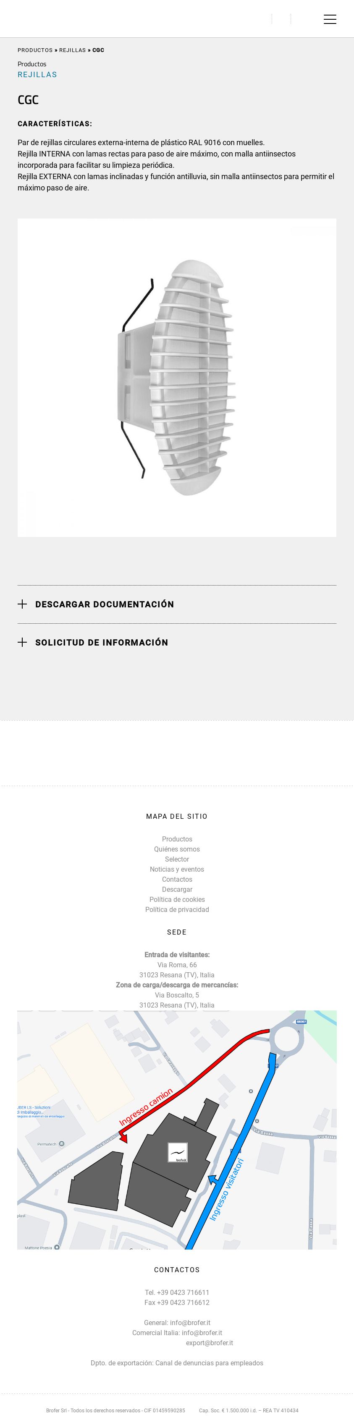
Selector (177, 859)
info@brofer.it (190, 1323)
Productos (35, 50)
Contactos (177, 879)
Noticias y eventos (177, 869)
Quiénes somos (177, 849)
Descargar (177, 889)
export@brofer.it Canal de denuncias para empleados (209, 1353)
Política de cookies (177, 900)
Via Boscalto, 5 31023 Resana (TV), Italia (177, 1000)
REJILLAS (72, 50)
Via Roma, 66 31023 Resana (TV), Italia (177, 970)
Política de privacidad (177, 910)
